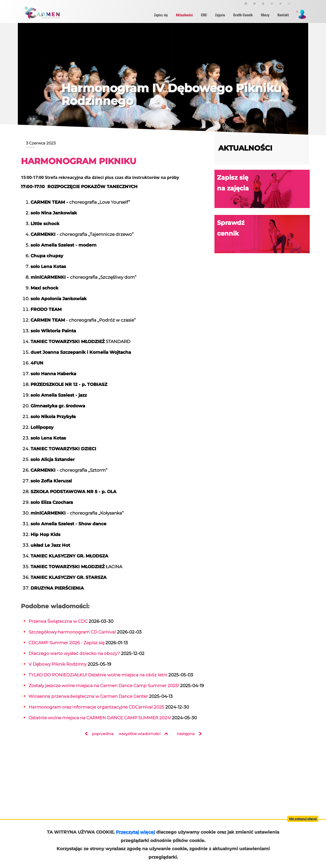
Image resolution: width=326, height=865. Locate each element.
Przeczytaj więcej (135, 832)
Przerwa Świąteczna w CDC (58, 621)
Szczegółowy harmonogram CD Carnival (72, 632)
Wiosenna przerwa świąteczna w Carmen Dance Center (88, 696)
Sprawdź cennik (263, 234)
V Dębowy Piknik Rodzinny (58, 664)
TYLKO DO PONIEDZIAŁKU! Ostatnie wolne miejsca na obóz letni (98, 674)
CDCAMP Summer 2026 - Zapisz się (66, 642)
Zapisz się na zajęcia (263, 189)
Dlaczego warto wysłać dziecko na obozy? (74, 653)
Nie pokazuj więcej (303, 819)
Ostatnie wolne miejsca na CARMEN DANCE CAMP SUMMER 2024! (100, 717)
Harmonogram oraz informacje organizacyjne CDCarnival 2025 (96, 707)
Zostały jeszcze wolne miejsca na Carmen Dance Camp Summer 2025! (104, 685)
